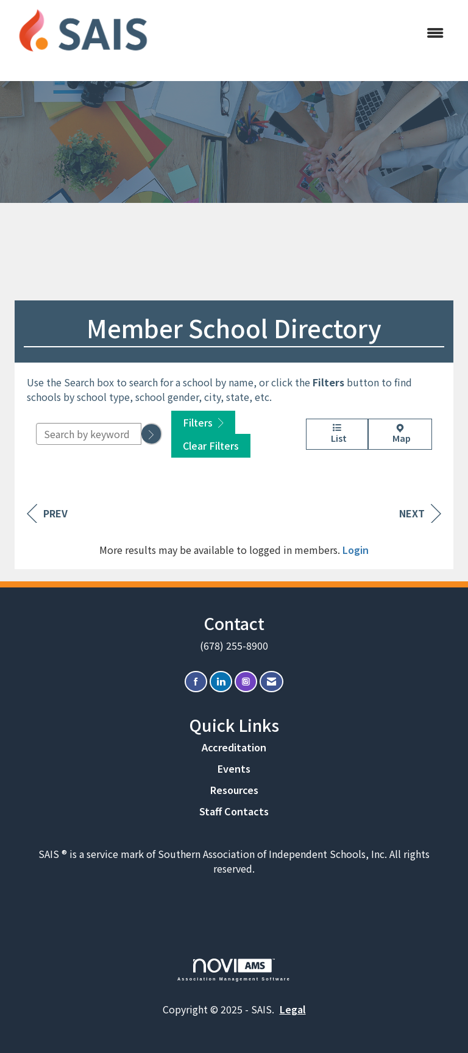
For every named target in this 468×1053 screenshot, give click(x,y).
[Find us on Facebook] (196, 681)
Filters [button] (203, 422)
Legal (293, 1009)
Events (234, 768)
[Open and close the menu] (306, 33)
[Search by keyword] (88, 434)
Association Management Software (234, 970)
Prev (47, 513)
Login (355, 549)
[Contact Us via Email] (271, 681)
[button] (151, 434)
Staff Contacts (234, 811)
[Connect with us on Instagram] (246, 681)
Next (420, 513)
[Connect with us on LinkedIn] (221, 681)
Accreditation (234, 747)
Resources (234, 789)
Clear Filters (211, 445)
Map (400, 434)
